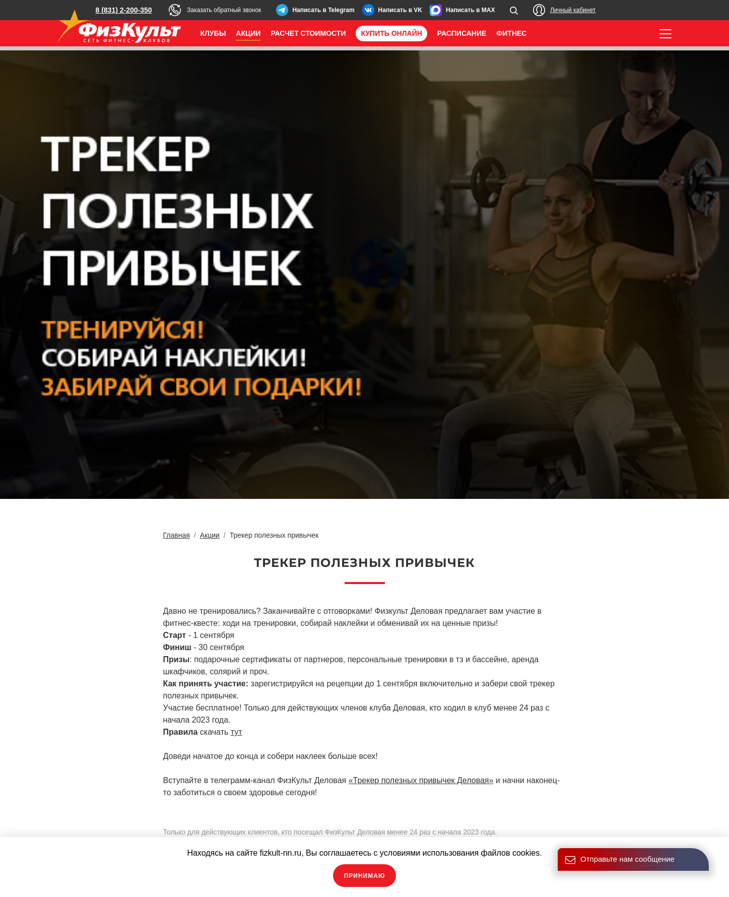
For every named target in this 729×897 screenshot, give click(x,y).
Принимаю (364, 875)
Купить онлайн (391, 33)
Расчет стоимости (308, 33)
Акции (248, 33)
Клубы (213, 33)
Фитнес (511, 33)
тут (236, 732)
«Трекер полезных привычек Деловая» (421, 780)
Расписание (462, 33)
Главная (176, 535)
